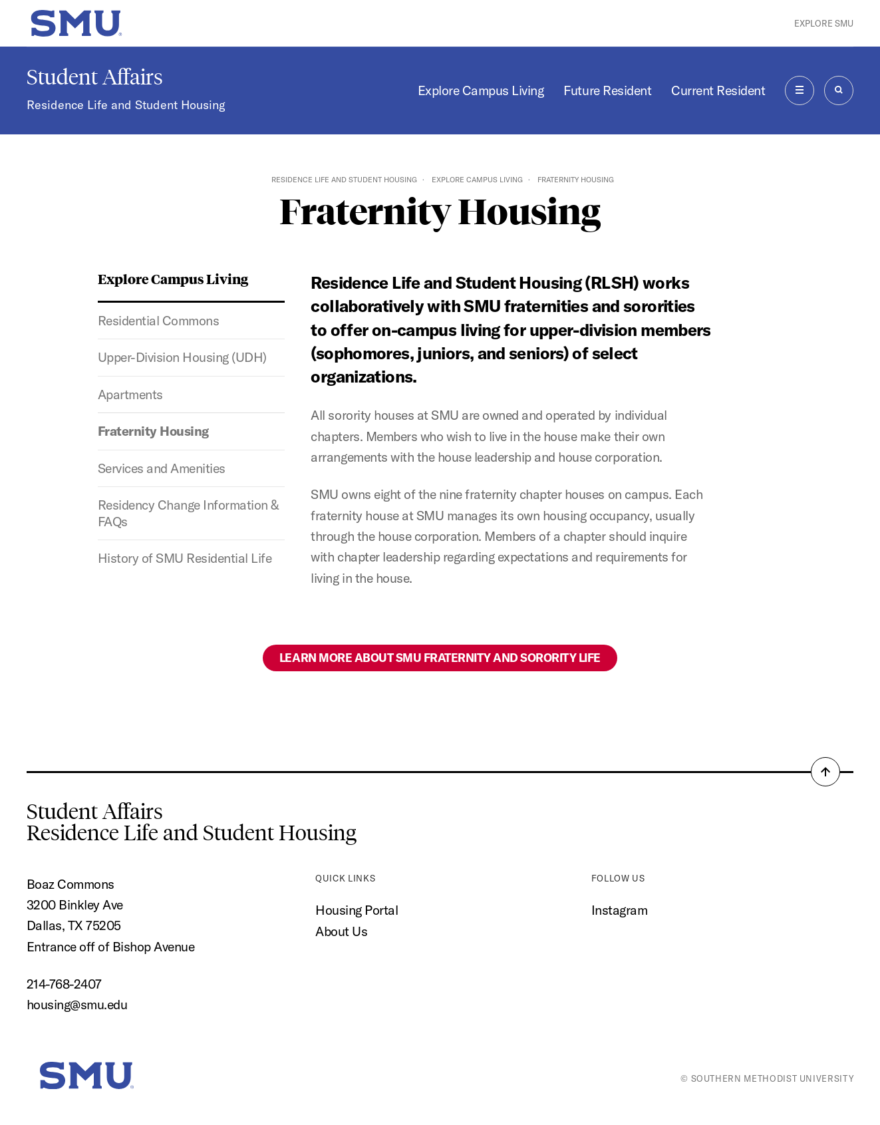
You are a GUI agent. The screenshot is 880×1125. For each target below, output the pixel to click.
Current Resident (718, 90)
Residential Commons (159, 320)
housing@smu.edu (77, 1004)
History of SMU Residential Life (185, 558)
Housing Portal (356, 909)
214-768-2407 (64, 983)
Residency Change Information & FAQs (188, 512)
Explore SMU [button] (823, 23)
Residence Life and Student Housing (126, 104)
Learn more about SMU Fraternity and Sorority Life (440, 658)
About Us (341, 931)
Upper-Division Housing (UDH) (182, 357)
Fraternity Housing (153, 430)
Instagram (619, 909)
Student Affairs (95, 77)
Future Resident (607, 90)
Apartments (130, 394)
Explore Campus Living (481, 90)
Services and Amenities (161, 468)
